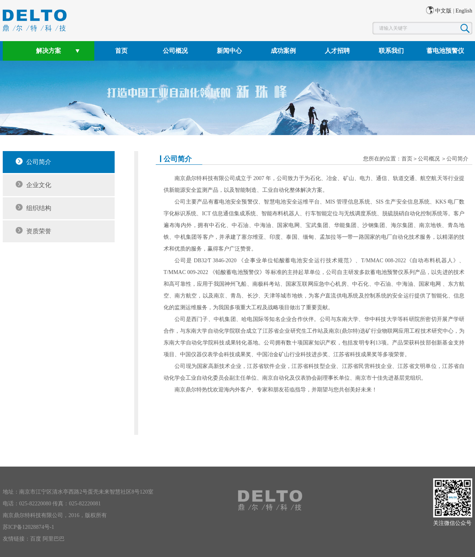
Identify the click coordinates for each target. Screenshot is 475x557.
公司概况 (175, 50)
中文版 (443, 11)
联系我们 (391, 50)
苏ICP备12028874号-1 (28, 527)
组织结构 (38, 208)
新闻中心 (229, 50)
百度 (35, 539)
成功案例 (283, 50)
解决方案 (48, 50)
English (463, 11)
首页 (121, 50)
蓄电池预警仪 (445, 50)
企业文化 (38, 185)
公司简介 (38, 162)
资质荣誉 (38, 231)
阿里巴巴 (54, 539)
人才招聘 (337, 50)
